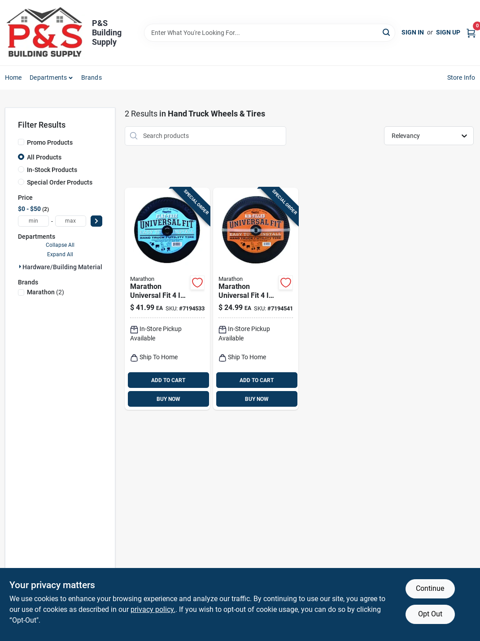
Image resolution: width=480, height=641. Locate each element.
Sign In (412, 32)
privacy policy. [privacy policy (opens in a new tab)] (153, 609)
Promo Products (50, 142)
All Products (44, 157)
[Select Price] (96, 221)
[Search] (386, 32)
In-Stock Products (52, 170)
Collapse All (60, 245)
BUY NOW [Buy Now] (168, 399)
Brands (91, 77)
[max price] (70, 221)
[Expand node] (20, 266)
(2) (45, 292)
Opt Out (430, 614)
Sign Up (448, 32)
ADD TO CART (168, 380)
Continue (430, 588)
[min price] (33, 221)
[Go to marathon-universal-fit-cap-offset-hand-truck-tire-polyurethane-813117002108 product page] (167, 299)
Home (13, 77)
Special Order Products (59, 182)
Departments (48, 77)
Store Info (461, 77)
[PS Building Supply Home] (45, 32)
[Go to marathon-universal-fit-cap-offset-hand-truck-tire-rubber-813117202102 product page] (255, 299)
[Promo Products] (21, 142)
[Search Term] (269, 33)
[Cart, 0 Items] (471, 32)
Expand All (60, 254)
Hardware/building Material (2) (67, 267)
